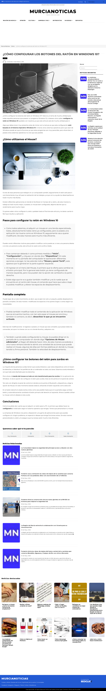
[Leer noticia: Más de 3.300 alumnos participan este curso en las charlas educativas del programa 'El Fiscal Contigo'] (83, 96)
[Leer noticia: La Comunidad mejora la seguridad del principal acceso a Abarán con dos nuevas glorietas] (11, 455)
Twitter (27, 685)
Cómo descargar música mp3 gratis (61, 639)
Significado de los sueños (29, 682)
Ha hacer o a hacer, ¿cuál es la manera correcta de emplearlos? (8, 607)
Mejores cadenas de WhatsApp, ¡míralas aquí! (44, 606)
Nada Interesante (68, 434)
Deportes (79, 20)
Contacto (65, 689)
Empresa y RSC (44, 20)
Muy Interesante (12, 434)
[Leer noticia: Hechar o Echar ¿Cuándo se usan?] (26, 592)
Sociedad (69, 20)
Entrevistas (57, 20)
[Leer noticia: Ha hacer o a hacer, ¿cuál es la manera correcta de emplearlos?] (9, 592)
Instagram (10, 685)
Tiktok (22, 685)
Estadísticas (32, 685)
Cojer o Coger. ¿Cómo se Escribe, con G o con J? (61, 606)
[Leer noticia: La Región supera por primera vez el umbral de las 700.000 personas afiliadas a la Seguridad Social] (83, 127)
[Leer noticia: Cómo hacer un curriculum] (44, 627)
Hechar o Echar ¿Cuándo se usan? (26, 605)
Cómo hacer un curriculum (42, 639)
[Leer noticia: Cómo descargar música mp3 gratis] (61, 627)
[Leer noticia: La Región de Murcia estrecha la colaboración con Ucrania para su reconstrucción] (11, 533)
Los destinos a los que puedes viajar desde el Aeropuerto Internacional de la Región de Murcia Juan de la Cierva (96, 609)
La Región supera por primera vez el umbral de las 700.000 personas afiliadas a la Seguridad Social (95, 129)
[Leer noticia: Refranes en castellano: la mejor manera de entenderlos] (79, 592)
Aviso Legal (59, 689)
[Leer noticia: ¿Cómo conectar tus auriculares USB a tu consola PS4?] (79, 627)
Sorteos (80, 2)
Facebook (4, 685)
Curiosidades (40, 682)
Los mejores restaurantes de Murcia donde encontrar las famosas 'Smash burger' (7, 642)
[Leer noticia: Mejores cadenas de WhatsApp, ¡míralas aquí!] (44, 592)
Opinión (23, 20)
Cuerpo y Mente (6, 682)
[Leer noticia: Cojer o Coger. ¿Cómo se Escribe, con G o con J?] (61, 592)
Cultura (32, 20)
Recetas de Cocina (16, 682)
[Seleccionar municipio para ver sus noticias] (95, 2)
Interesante (31, 434)
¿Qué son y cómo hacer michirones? (96, 639)
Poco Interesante (49, 434)
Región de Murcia (10, 20)
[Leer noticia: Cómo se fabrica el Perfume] (26, 627)
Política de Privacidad (74, 689)
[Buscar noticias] (85, 2)
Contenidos (10, 61)
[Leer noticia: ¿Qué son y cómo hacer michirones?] (96, 627)
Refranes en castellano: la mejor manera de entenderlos (78, 607)
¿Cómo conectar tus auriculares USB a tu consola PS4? (79, 640)
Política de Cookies (50, 689)
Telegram (16, 685)
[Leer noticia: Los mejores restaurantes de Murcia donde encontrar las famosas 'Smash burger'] (9, 627)
